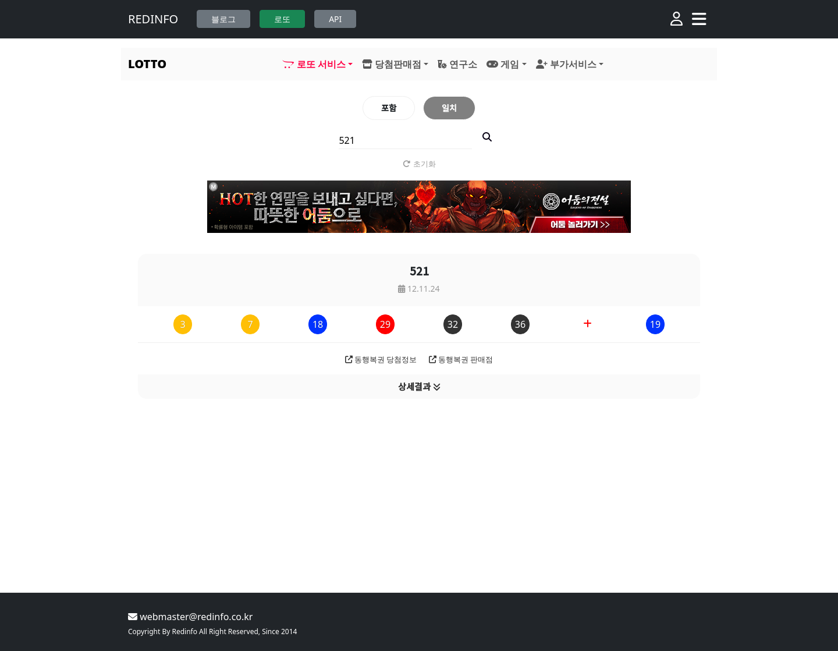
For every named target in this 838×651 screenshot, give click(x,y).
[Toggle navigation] (699, 19)
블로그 (223, 18)
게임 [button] (503, 64)
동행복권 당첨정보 (381, 359)
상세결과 (419, 386)
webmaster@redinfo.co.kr (190, 616)
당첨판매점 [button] (391, 64)
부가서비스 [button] (566, 64)
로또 (282, 18)
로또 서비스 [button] (313, 64)
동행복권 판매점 (461, 359)
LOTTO (147, 64)
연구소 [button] (457, 64)
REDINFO (153, 19)
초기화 (419, 163)
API (335, 18)
